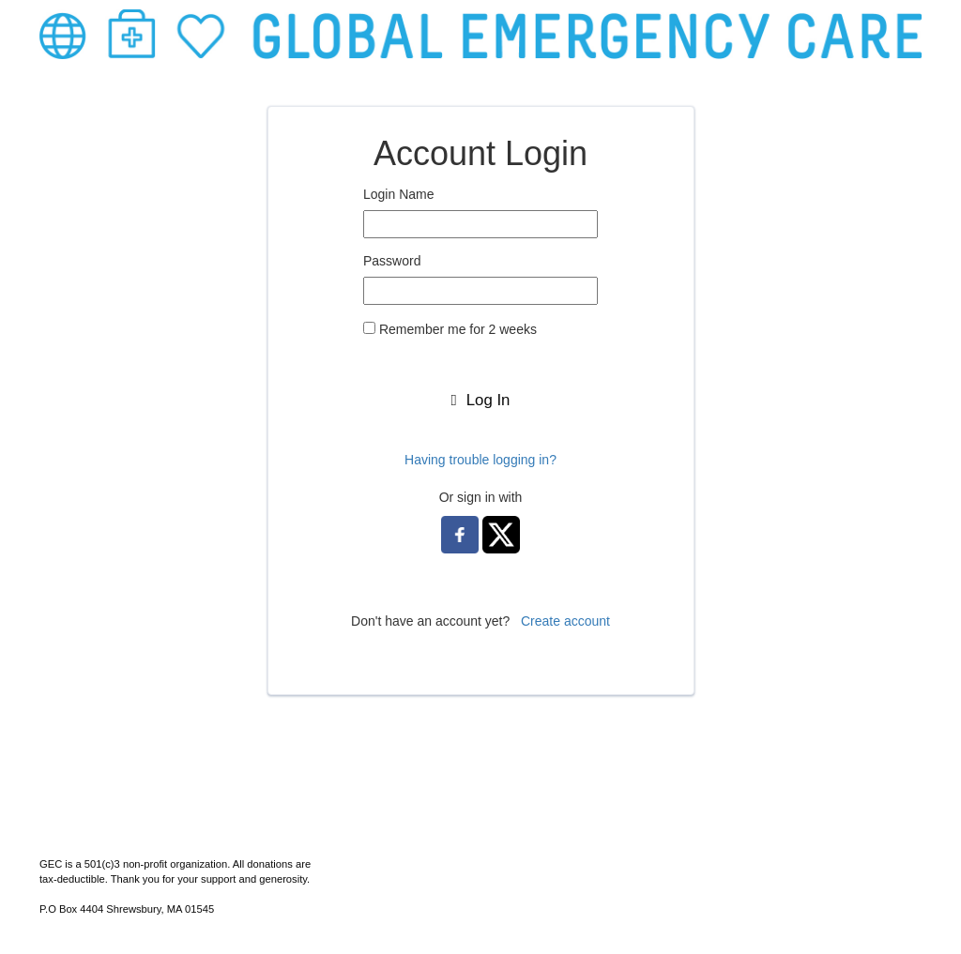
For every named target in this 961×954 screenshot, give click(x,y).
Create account (565, 620)
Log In (481, 400)
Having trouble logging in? (480, 459)
